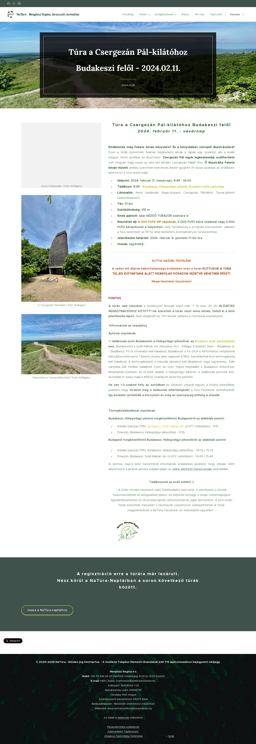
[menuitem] (129, 14)
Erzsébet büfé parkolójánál (215, 341)
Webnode (123, 717)
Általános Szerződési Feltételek (123, 736)
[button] (237, 14)
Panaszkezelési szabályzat (123, 727)
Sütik (171, 736)
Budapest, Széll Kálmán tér (165, 426)
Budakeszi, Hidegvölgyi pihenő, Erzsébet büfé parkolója (183, 186)
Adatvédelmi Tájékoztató (122, 731)
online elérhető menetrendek (192, 469)
